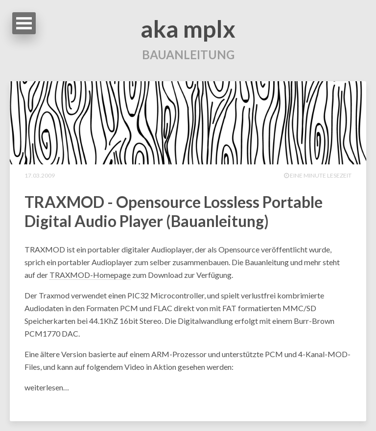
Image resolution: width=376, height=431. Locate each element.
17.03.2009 (39, 175)
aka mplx (188, 29)
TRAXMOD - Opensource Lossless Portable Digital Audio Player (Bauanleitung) (173, 211)
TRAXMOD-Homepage (90, 274)
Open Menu (24, 23)
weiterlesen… (46, 387)
